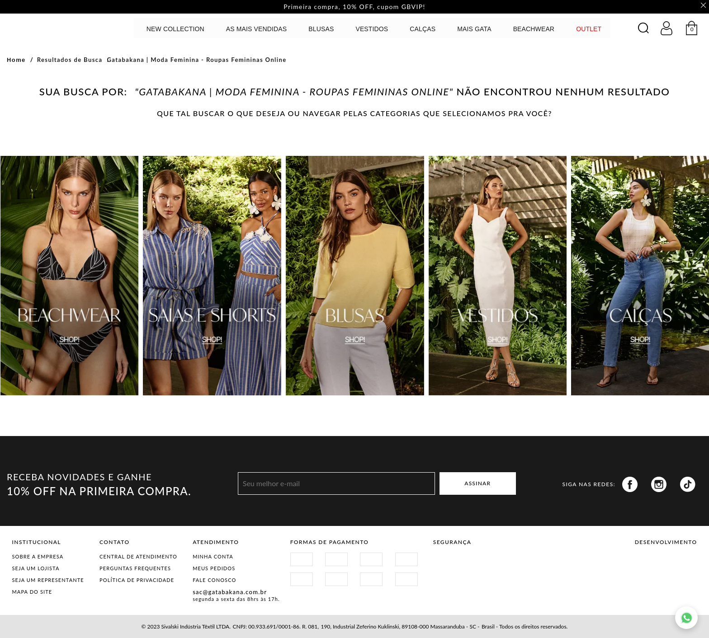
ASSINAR (477, 483)
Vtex (650, 565)
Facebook (630, 484)
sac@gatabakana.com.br (230, 592)
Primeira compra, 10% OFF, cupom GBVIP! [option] (354, 7)
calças (422, 29)
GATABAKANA (56, 28)
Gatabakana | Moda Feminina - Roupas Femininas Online (196, 59)
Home (16, 59)
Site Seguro (454, 561)
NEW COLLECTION (175, 29)
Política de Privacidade (136, 580)
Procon (522, 561)
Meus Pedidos (214, 568)
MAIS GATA (474, 29)
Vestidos (371, 29)
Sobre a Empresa (38, 556)
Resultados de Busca (70, 59)
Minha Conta (213, 556)
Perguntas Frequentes (135, 568)
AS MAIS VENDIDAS (256, 29)
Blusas (321, 29)
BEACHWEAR (534, 29)
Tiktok (687, 484)
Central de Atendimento (138, 556)
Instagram (658, 484)
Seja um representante (48, 580)
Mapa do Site (32, 592)
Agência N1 (681, 565)
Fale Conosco (214, 580)
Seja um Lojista (36, 568)
